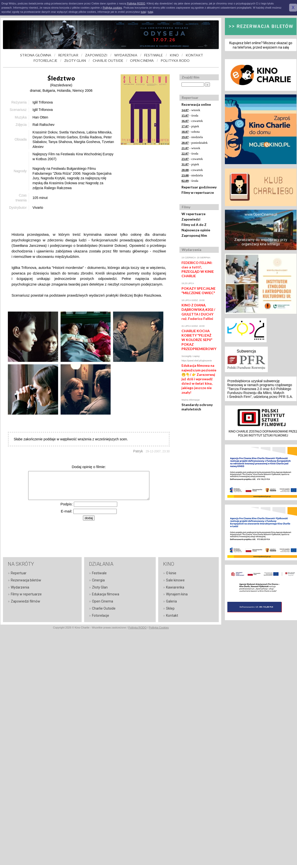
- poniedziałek (194, 142)
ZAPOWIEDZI (96, 55)
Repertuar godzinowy (199, 187)
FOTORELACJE (45, 60)
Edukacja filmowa (105, 594)
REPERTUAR (68, 55)
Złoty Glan (100, 587)
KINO (174, 55)
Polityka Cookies (159, 627)
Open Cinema (102, 601)
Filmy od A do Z (194, 225)
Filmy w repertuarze (197, 192)
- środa (189, 115)
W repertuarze (193, 214)
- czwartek (192, 121)
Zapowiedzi (190, 219)
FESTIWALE (153, 55)
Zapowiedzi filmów (25, 601)
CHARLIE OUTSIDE (108, 60)
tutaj (143, 11)
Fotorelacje (100, 615)
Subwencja (246, 351)
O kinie (171, 573)
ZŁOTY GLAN (75, 60)
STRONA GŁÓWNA (35, 55)
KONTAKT (194, 55)
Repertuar (18, 573)
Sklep (170, 608)
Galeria (171, 601)
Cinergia (98, 580)
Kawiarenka (175, 587)
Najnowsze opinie (195, 230)
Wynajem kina (177, 594)
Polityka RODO (137, 627)
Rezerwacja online (196, 104)
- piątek (190, 126)
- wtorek (190, 110)
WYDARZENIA (125, 55)
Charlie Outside (104, 608)
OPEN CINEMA (142, 60)
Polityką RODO (136, 3)
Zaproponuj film (194, 235)
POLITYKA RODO (175, 60)
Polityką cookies (112, 7)
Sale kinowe (175, 580)
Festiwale (99, 573)
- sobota (190, 131)
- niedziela (192, 137)
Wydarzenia (20, 587)
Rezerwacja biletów (26, 580)
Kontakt (172, 615)
